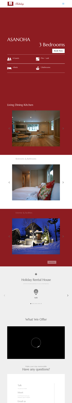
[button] (9, 128)
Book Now (56, 51)
